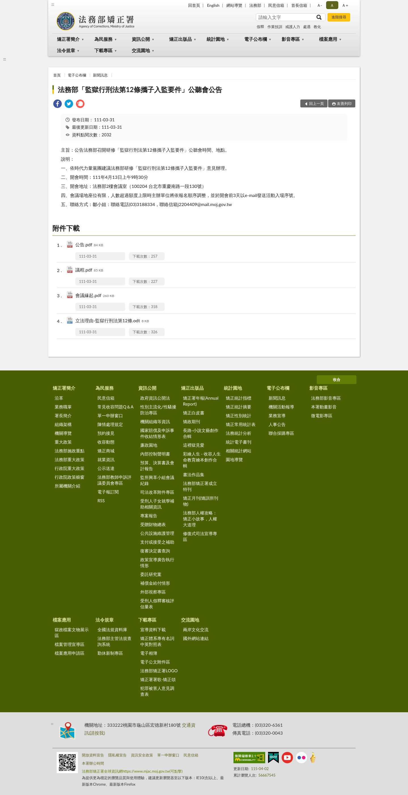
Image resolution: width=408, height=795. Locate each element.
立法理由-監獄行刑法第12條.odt (112, 321)
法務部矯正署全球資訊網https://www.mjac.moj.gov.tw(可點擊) (132, 771)
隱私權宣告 (117, 755)
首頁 (57, 75)
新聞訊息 (100, 75)
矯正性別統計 (238, 415)
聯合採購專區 (281, 433)
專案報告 (148, 515)
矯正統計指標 (238, 397)
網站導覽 (234, 5)
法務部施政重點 (69, 450)
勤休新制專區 (110, 653)
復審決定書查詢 (155, 550)
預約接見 (105, 433)
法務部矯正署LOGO (159, 670)
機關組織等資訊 (155, 421)
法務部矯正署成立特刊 (200, 486)
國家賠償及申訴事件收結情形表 (157, 433)
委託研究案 (151, 574)
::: (52, 4)
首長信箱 (299, 5)
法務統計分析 (238, 433)
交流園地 (141, 50)
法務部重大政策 (69, 459)
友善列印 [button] (344, 103)
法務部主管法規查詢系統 (114, 641)
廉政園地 (148, 445)
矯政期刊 (191, 421)
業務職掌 (63, 406)
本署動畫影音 (324, 406)
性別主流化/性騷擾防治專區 (158, 409)
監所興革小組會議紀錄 (157, 480)
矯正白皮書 (193, 412)
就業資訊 (105, 459)
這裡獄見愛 (193, 445)
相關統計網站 (238, 450)
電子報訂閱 (108, 491)
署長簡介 (63, 415)
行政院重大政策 (69, 468)
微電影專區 (321, 415)
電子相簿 (148, 653)
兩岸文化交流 (196, 629)
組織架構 (63, 424)
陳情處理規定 (110, 424)
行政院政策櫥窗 (69, 477)
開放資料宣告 (93, 755)
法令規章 (66, 50)
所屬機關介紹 (67, 485)
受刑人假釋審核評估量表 (157, 603)
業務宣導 (277, 415)
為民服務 (103, 39)
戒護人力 (292, 26)
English (213, 5)
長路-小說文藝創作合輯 (201, 433)
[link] (57, 104)
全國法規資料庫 (112, 629)
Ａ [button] (332, 5)
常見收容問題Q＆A (115, 406)
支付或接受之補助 (157, 541)
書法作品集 (193, 474)
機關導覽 (63, 433)
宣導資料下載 (153, 629)
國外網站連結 (196, 638)
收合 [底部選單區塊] (336, 379)
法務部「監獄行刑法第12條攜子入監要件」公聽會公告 (140, 89)
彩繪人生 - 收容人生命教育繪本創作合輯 (202, 459)
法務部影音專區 (326, 397)
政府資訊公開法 (155, 397)
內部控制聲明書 (155, 453)
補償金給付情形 (155, 583)
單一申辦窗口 (110, 415)
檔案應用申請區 (69, 653)
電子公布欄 (255, 39)
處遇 (307, 26)
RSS (101, 500)
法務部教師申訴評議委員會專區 (114, 480)
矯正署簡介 (68, 39)
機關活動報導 (281, 406)
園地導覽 (234, 459)
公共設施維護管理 (157, 533)
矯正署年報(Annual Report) (200, 400)
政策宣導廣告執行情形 (157, 562)
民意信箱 (276, 5)
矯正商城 (105, 450)
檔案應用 (328, 39)
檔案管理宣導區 (69, 644)
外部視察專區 (153, 591)
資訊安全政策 (142, 755)
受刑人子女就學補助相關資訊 (157, 503)
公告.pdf (89, 245)
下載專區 (103, 50)
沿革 (59, 397)
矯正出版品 (180, 39)
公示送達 (105, 468)
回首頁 (194, 5)
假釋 (260, 26)
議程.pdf (89, 270)
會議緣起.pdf (94, 295)
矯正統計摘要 (238, 406)
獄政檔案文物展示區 (72, 632)
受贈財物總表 (153, 524)
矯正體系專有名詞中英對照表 (157, 641)
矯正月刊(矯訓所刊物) (200, 500)
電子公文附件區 (155, 661)
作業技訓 (274, 26)
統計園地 (216, 39)
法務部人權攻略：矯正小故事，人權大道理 (200, 518)
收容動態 (105, 441)
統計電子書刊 (238, 441)
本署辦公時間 (93, 763)
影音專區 (291, 39)
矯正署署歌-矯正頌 (158, 679)
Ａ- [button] (319, 5)
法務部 (255, 5)
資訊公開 (141, 39)
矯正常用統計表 (241, 424)
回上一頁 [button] (316, 103)
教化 (317, 26)
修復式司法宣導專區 (200, 536)
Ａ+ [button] (345, 5)
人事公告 (277, 424)
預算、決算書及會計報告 (157, 465)
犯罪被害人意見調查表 (157, 691)
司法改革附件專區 (157, 492)
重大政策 (63, 441)
